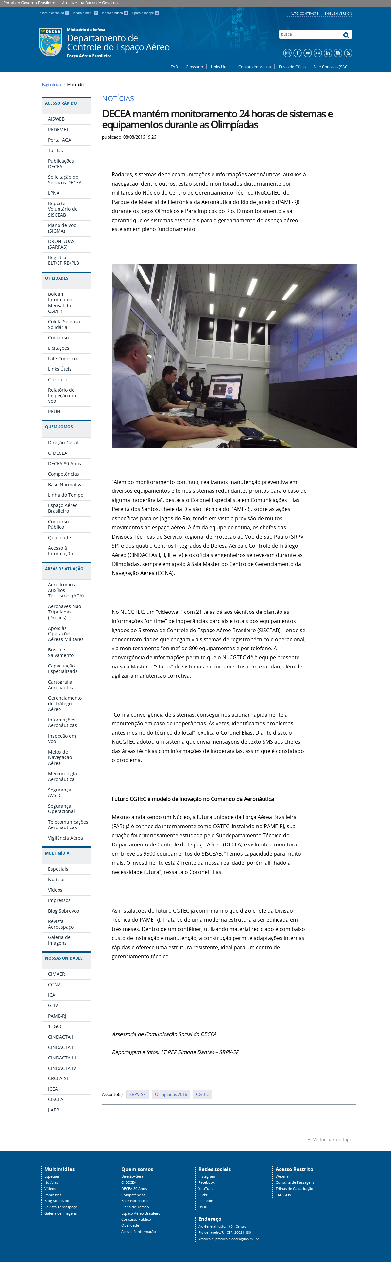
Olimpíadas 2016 (171, 1094)
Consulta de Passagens (295, 1182)
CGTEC (202, 1094)
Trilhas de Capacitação (294, 1188)
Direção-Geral (132, 1176)
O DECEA (128, 1182)
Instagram (206, 1176)
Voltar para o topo (332, 1139)
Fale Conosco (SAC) (331, 66)
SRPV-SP (137, 1094)
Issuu (202, 1207)
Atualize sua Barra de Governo (90, 3)
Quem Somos (59, 427)
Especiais (52, 1176)
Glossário (194, 66)
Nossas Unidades (64, 958)
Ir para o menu (86, 13)
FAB (174, 66)
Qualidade (130, 1225)
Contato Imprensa (254, 66)
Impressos (52, 1195)
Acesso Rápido (61, 103)
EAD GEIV (283, 1195)
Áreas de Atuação (64, 569)
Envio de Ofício (292, 66)
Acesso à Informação (138, 1231)
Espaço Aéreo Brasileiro (141, 1213)
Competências (133, 1195)
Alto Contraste (305, 13)
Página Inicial (51, 84)
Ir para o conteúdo (54, 13)
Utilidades (56, 278)
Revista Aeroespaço (60, 1207)
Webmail (283, 1176)
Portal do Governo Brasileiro (29, 3)
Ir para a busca (115, 13)
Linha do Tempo (135, 1207)
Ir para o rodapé (145, 13)
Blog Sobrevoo (56, 1201)
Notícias (51, 1182)
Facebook (206, 1182)
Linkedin (205, 1201)
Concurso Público (136, 1219)
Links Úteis (220, 66)
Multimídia (57, 853)
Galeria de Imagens (60, 1213)
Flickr (202, 1195)
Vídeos (50, 1188)
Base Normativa (134, 1201)
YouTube (205, 1188)
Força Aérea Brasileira (89, 56)
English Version (338, 13)
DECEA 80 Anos (134, 1188)
